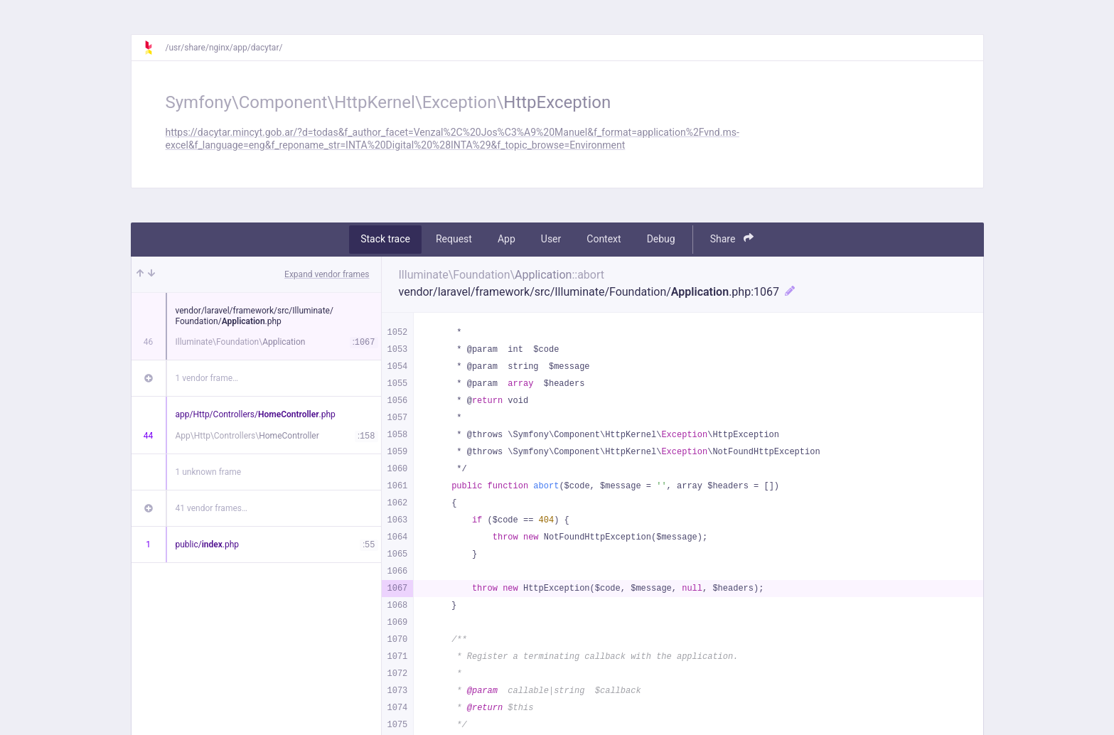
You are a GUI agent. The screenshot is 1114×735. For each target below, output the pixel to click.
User (551, 239)
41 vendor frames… (211, 508)
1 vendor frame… (207, 378)
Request (454, 239)
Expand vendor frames (326, 274)
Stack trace (385, 239)
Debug (661, 239)
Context (604, 239)
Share (732, 238)
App (506, 239)
